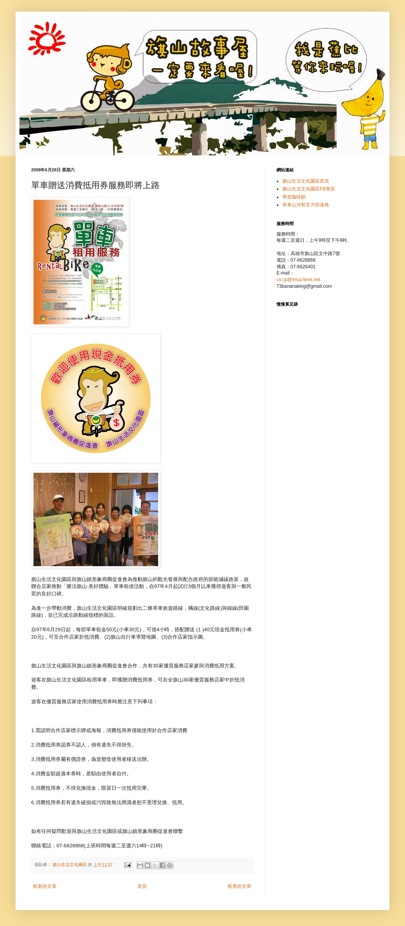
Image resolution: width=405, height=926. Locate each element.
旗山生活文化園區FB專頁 (308, 189)
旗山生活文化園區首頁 (305, 181)
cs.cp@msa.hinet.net (298, 279)
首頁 (142, 886)
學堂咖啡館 (294, 197)
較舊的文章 (239, 886)
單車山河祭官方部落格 (305, 205)
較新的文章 (44, 886)
